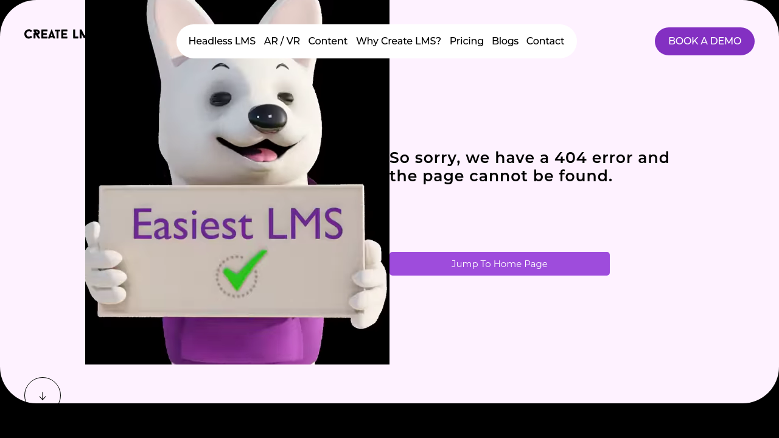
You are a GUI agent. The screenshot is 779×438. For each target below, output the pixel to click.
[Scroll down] (42, 395)
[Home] (60, 38)
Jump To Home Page (500, 263)
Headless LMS (222, 41)
